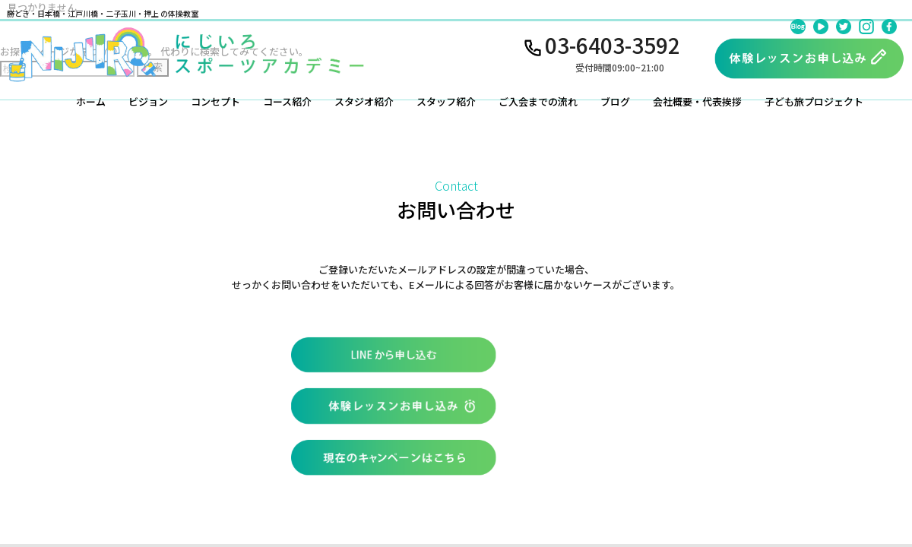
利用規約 (647, 469)
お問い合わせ (519, 469)
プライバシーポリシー (734, 469)
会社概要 (588, 469)
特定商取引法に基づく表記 (857, 469)
